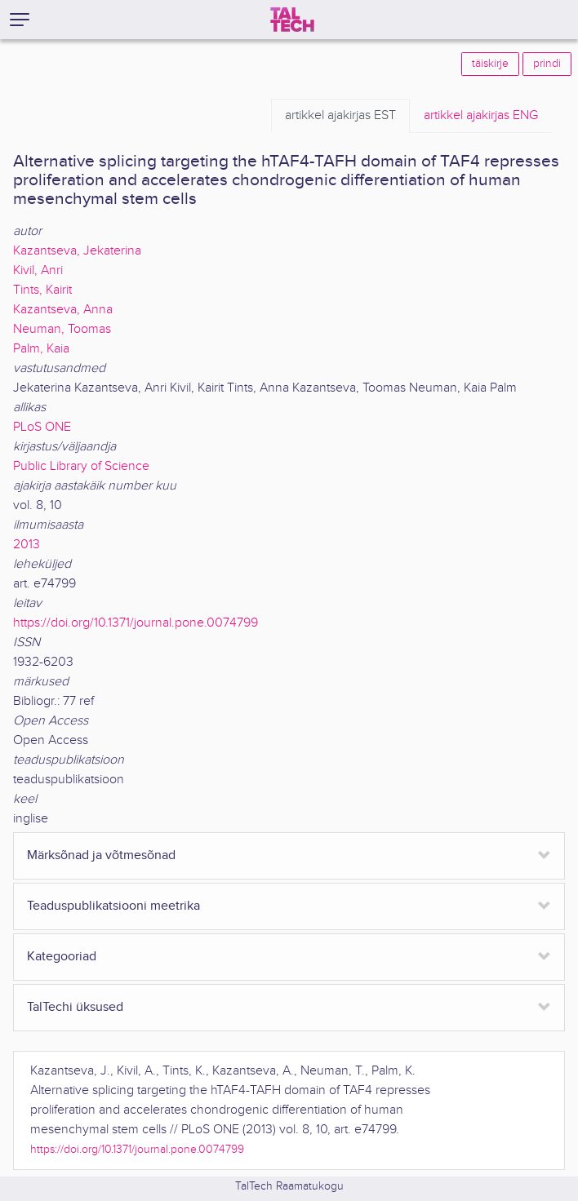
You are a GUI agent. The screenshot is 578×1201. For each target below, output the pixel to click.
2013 (26, 544)
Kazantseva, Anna (63, 309)
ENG (481, 116)
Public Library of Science (81, 466)
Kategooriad (61, 956)
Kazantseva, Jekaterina (77, 251)
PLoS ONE (42, 427)
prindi (547, 63)
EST (340, 116)
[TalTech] (292, 20)
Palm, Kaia (41, 349)
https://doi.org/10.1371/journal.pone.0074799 (135, 623)
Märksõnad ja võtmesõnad (101, 855)
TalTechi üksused (75, 1007)
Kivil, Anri (38, 270)
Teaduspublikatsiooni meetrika (113, 906)
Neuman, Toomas (62, 329)
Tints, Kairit (42, 290)
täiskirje (490, 63)
